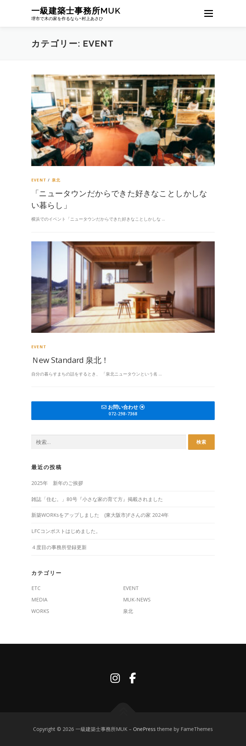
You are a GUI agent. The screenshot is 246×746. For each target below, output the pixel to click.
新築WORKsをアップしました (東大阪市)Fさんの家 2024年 (100, 514)
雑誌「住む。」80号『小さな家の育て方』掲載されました (97, 499)
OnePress (144, 729)
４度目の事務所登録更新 (59, 547)
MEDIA (39, 599)
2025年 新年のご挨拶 (57, 483)
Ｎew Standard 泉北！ (70, 359)
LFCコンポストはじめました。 (66, 531)
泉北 (56, 180)
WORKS (40, 611)
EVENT (38, 180)
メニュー (208, 13)
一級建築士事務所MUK (75, 10)
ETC (36, 588)
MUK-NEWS (137, 599)
